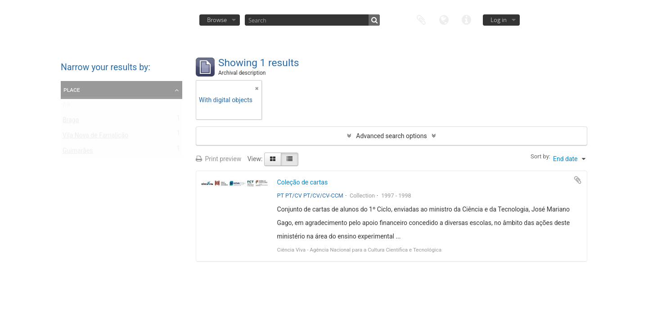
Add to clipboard (577, 180)
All (66, 106)
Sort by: (540, 156)
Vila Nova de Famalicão (95, 137)
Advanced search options (391, 136)
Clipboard (421, 19)
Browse (217, 20)
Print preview (218, 158)
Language (443, 19)
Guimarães (78, 152)
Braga (71, 122)
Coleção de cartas (302, 182)
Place (71, 89)
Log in (498, 20)
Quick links (466, 19)
